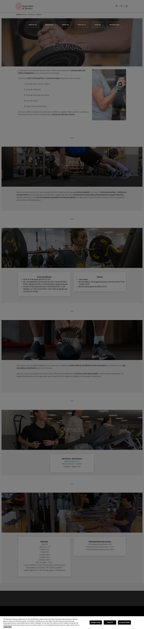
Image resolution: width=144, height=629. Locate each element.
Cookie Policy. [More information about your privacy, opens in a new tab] (8, 627)
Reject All (110, 622)
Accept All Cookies (124, 622)
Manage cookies (96, 622)
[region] (72, 622)
